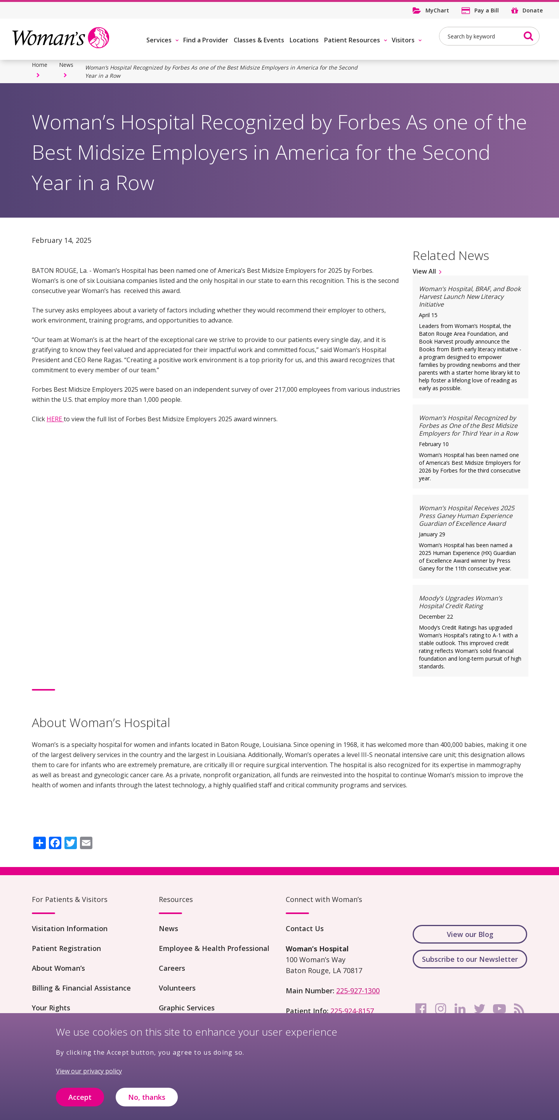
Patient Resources (352, 40)
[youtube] (499, 1009)
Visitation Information (70, 928)
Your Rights (51, 1007)
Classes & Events (259, 40)
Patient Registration (66, 948)
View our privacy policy (89, 1074)
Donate (533, 10)
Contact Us (305, 928)
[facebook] (421, 1009)
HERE (55, 419)
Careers (172, 968)
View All (424, 271)
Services (159, 40)
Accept (80, 1100)
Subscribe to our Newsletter (470, 959)
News (66, 64)
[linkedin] (460, 1009)
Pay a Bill (486, 10)
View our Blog (470, 934)
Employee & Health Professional (214, 948)
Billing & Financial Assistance (81, 988)
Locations (304, 40)
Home (39, 64)
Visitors (403, 40)
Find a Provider (205, 40)
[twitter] (480, 1009)
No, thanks (146, 1100)
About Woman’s (58, 968)
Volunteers (177, 988)
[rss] (519, 1009)
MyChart (437, 10)
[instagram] (440, 1009)
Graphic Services (187, 1007)
